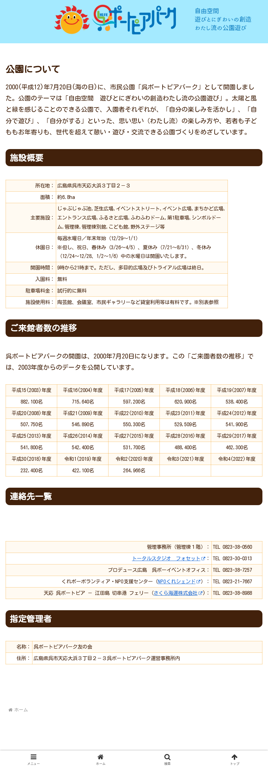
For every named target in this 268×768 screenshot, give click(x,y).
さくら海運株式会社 (178, 593)
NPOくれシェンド (179, 581)
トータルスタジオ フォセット (169, 558)
